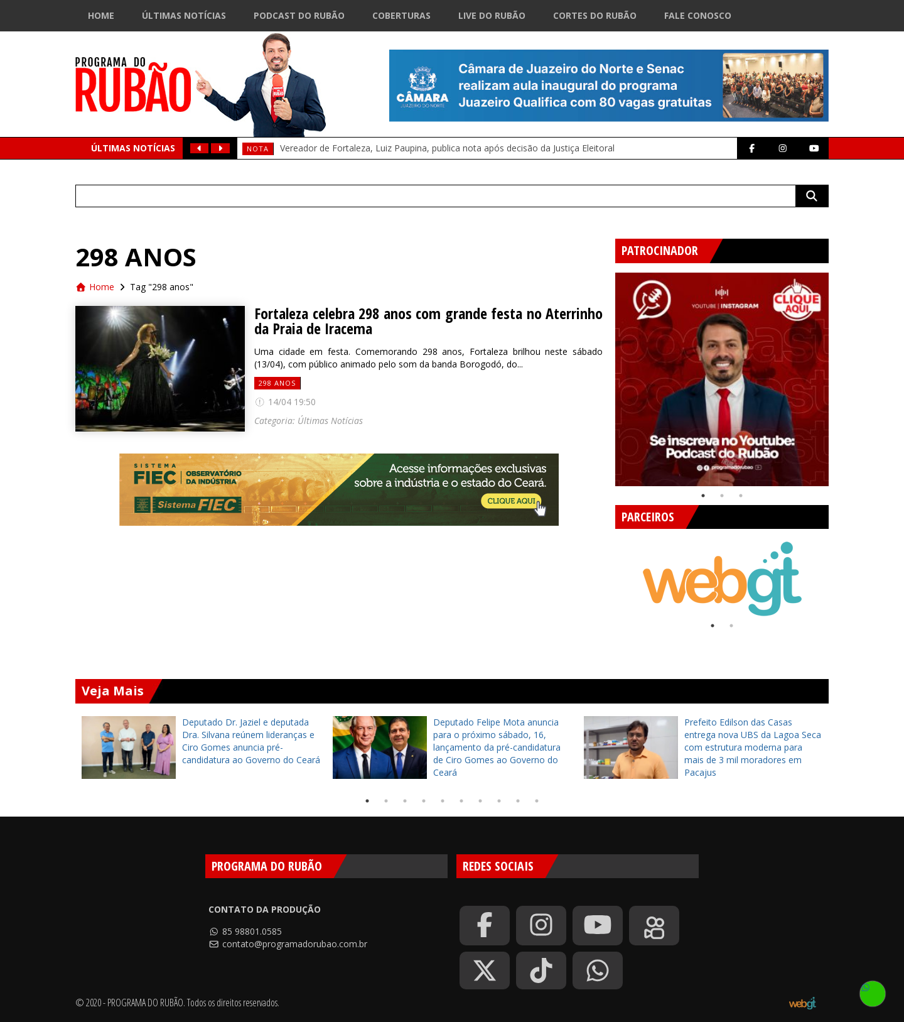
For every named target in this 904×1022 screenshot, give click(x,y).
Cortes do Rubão (595, 15)
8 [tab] (499, 801)
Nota (258, 148)
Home (101, 15)
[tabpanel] (722, 379)
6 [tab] (461, 801)
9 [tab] (518, 801)
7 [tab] (480, 801)
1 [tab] (703, 495)
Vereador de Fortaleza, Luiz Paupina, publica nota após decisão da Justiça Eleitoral (447, 148)
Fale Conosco (697, 15)
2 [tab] (722, 495)
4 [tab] (423, 801)
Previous (606, 374)
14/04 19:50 (285, 402)
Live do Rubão (491, 15)
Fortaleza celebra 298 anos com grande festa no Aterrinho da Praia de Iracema (428, 321)
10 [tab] (536, 801)
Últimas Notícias (184, 15)
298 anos (277, 383)
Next (838, 374)
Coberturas (401, 15)
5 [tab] (442, 801)
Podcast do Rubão (299, 15)
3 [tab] (740, 495)
